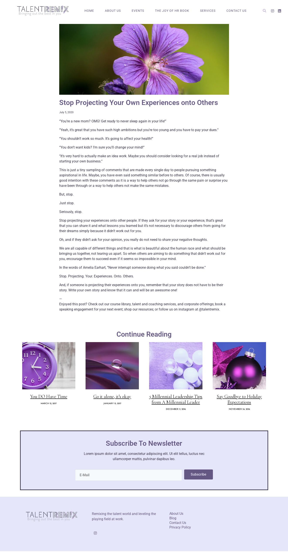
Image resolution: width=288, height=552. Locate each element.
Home (89, 10)
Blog (172, 519)
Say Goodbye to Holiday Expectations (239, 400)
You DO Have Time (48, 397)
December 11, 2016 (176, 410)
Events (138, 10)
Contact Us (236, 10)
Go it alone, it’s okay (112, 397)
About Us (113, 10)
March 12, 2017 (49, 404)
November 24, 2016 (239, 410)
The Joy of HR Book (172, 10)
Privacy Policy (180, 528)
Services (208, 10)
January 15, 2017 (112, 404)
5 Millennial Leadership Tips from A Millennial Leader (175, 400)
